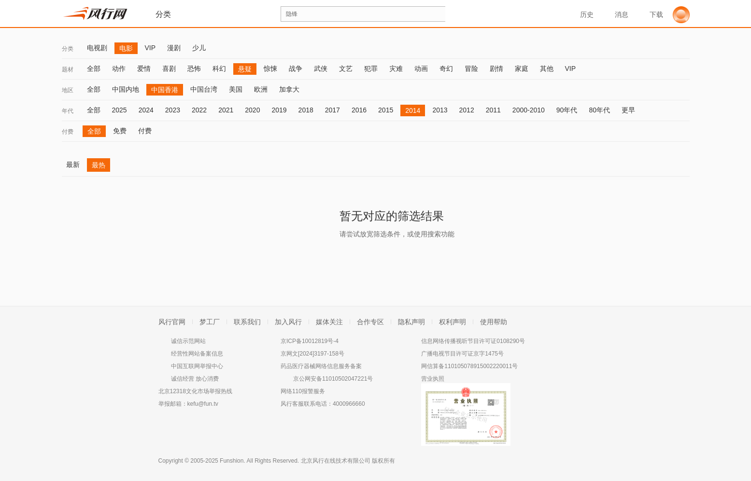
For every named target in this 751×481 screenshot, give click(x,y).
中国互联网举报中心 (197, 366)
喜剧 (169, 68)
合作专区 (370, 322)
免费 (120, 131)
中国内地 (125, 89)
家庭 (521, 68)
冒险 (471, 68)
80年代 (599, 110)
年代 (67, 111)
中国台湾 (203, 89)
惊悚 (270, 68)
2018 (305, 110)
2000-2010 (528, 110)
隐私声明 (411, 322)
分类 (67, 48)
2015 (385, 110)
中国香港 (164, 90)
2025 (119, 110)
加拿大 (289, 89)
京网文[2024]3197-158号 (312, 353)
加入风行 (288, 322)
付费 (67, 131)
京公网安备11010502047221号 (333, 378)
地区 (67, 90)
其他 (546, 68)
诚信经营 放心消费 (195, 378)
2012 (466, 110)
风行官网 (171, 322)
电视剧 (97, 48)
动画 (421, 68)
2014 (412, 110)
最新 (73, 164)
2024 (146, 110)
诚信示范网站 (188, 341)
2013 (439, 110)
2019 (278, 110)
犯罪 (371, 68)
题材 (67, 69)
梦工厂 (209, 322)
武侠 (320, 68)
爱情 (144, 68)
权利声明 (452, 322)
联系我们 (247, 322)
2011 (493, 110)
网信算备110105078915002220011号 (469, 366)
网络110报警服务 (303, 391)
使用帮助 (493, 322)
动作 (119, 68)
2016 (359, 110)
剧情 (496, 68)
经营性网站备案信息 (197, 353)
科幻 (219, 68)
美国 (235, 89)
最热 (98, 165)
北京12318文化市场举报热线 (195, 391)
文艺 (346, 68)
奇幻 (446, 68)
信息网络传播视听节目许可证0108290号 (473, 341)
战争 (295, 68)
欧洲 (261, 89)
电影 (126, 48)
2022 (199, 110)
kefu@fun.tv (202, 403)
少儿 (199, 48)
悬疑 (245, 69)
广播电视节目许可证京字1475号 (462, 353)
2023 (172, 110)
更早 (628, 110)
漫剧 (174, 48)
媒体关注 (329, 322)
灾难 (396, 68)
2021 (225, 110)
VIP (150, 48)
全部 (93, 68)
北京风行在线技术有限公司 (335, 460)
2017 (332, 110)
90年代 (567, 110)
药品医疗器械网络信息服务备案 (321, 366)
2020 (252, 110)
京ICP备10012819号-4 (310, 341)
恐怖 (194, 68)
